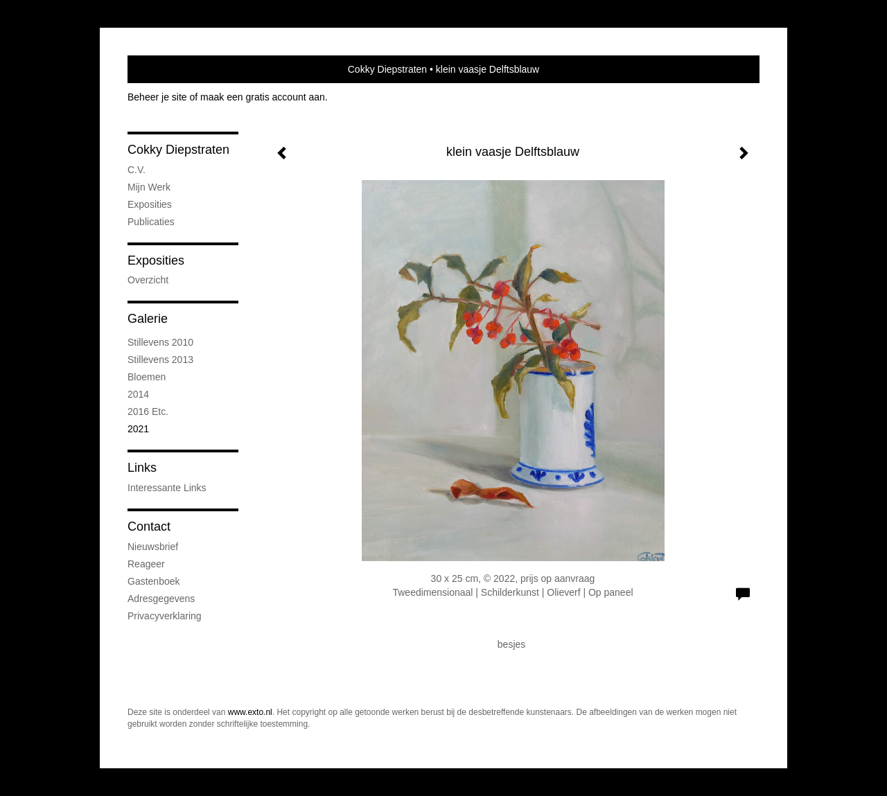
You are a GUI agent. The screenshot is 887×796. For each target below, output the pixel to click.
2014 (138, 394)
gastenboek (154, 581)
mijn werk (149, 187)
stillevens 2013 (160, 359)
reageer (146, 563)
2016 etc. (148, 411)
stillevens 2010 (160, 342)
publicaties (151, 221)
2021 (138, 428)
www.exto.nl (250, 712)
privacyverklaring (165, 615)
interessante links (167, 487)
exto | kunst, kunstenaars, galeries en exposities (167, 69)
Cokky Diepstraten (387, 69)
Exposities (156, 260)
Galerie (148, 319)
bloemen (147, 376)
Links (142, 468)
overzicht (148, 279)
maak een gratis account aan (262, 97)
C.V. (137, 169)
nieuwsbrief (153, 546)
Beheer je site (157, 97)
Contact (149, 526)
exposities (150, 204)
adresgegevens (161, 598)
